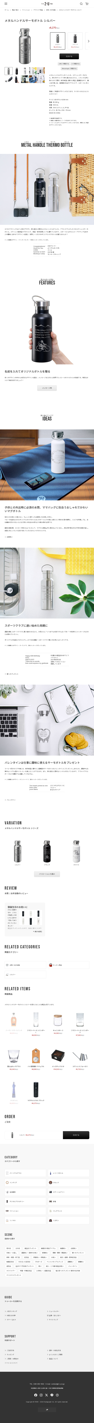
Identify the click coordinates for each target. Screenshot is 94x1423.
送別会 (8, 1266)
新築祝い (45, 1253)
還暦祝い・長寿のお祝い (29, 1253)
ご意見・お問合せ (12, 1359)
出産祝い (10, 537)
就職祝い (81, 1262)
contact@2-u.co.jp (58, 1384)
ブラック (75, 41)
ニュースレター (54, 1311)
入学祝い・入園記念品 (43, 1271)
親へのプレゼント (12, 674)
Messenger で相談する (69, 68)
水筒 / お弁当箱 (50, 10)
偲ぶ (39, 1266)
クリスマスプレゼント (13, 1275)
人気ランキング (12, 1311)
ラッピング (10, 1355)
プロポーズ (38, 1262)
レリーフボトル (56, 1173)
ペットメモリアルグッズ (55, 1262)
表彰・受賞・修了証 (13, 1257)
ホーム (7, 10)
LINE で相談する (64, 64)
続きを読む (38, 931)
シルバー (58, 41)
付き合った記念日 (24, 1262)
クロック (54, 1182)
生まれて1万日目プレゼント (25, 1266)
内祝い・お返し (11, 1253)
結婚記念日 (10, 1262)
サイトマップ (53, 1320)
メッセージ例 (47, 388)
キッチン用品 (55, 965)
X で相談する (76, 64)
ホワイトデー (10, 1271)
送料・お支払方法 (55, 1350)
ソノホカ (10, 1220)
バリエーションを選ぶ (47, 874)
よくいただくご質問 (55, 1355)
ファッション (26, 10)
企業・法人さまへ (55, 1315)
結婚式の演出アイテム (48, 1248)
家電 (52, 1201)
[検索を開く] (81, 3)
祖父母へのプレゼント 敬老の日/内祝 (68, 1271)
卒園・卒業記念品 (26, 1271)
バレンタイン (11, 800)
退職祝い (70, 1262)
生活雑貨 (10, 1192)
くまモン (54, 1220)
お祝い (53, 1257)
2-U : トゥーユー (47, 4)
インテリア (11, 1182)
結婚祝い (63, 1248)
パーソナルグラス (13, 1173)
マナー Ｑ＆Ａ (11, 1320)
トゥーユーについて (11, 1363)
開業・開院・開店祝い (60, 1253)
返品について (53, 1359)
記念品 (26, 1257)
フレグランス (55, 1211)
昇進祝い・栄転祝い (40, 1257)
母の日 (8, 1248)
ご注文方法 (10, 1350)
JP (47, 1410)
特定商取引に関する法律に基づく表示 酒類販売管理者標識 (47, 1388)
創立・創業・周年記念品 (68, 1257)
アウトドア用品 (38, 10)
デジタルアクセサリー (14, 1201)
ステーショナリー (57, 1192)
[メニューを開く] (5, 3)
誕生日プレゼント (30, 1248)
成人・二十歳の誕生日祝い (55, 1266)
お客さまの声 (11, 1315)
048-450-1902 (39, 1384)
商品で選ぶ (15, 10)
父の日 (18, 1248)
